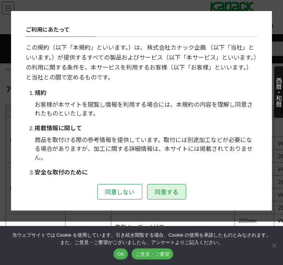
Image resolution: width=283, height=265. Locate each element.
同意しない (119, 191)
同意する (166, 191)
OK (120, 254)
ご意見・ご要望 (152, 254)
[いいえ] (273, 245)
